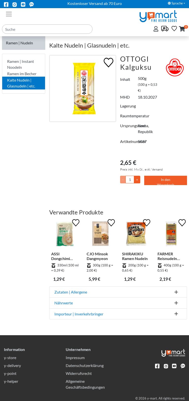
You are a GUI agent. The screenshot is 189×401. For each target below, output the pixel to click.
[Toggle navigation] (9, 13)
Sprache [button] (175, 3)
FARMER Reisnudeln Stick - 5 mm (168, 256)
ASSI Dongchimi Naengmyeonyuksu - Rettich (64, 256)
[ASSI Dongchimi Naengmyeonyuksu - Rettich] (65, 234)
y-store (10, 357)
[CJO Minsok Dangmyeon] (100, 234)
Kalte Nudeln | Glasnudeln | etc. (21, 83)
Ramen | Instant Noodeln (20, 64)
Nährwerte (63, 302)
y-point (10, 373)
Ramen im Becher (21, 73)
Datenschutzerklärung (85, 365)
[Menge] (130, 179)
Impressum (75, 357)
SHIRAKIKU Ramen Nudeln (135, 256)
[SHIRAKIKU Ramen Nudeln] (136, 234)
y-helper (11, 381)
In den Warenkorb (165, 181)
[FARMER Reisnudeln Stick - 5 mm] (171, 234)
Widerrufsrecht (79, 373)
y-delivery (12, 365)
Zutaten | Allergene (70, 292)
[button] (182, 29)
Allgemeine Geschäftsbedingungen (85, 384)
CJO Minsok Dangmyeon (97, 256)
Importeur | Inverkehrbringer (78, 314)
